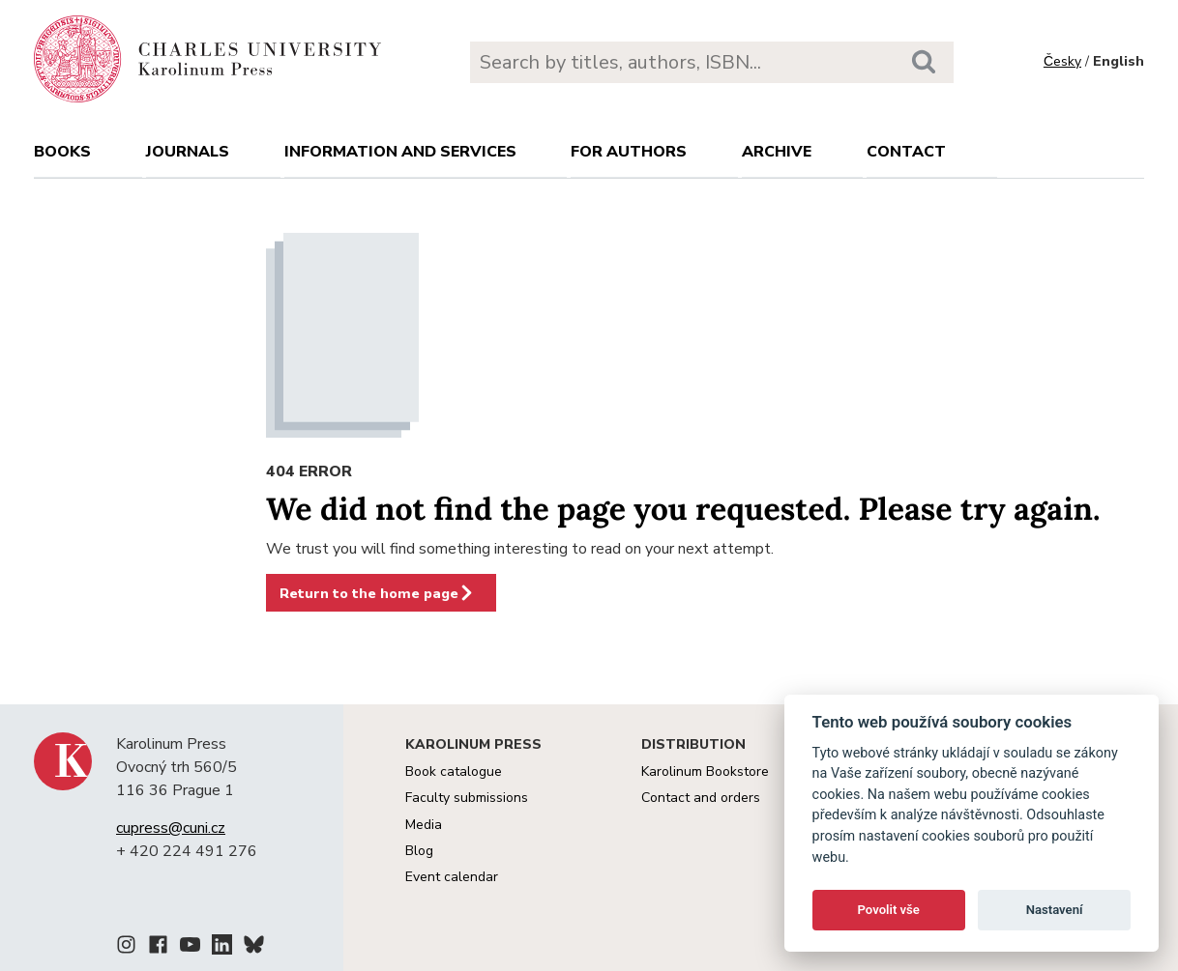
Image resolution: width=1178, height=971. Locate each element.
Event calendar (451, 877)
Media (423, 824)
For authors (629, 151)
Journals (187, 151)
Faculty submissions (466, 797)
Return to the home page (377, 593)
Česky (1062, 61)
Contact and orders (700, 797)
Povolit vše (889, 909)
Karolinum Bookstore (705, 771)
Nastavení (1054, 909)
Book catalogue (453, 771)
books (62, 151)
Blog (419, 851)
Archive (776, 151)
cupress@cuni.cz (170, 828)
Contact (906, 151)
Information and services (400, 151)
